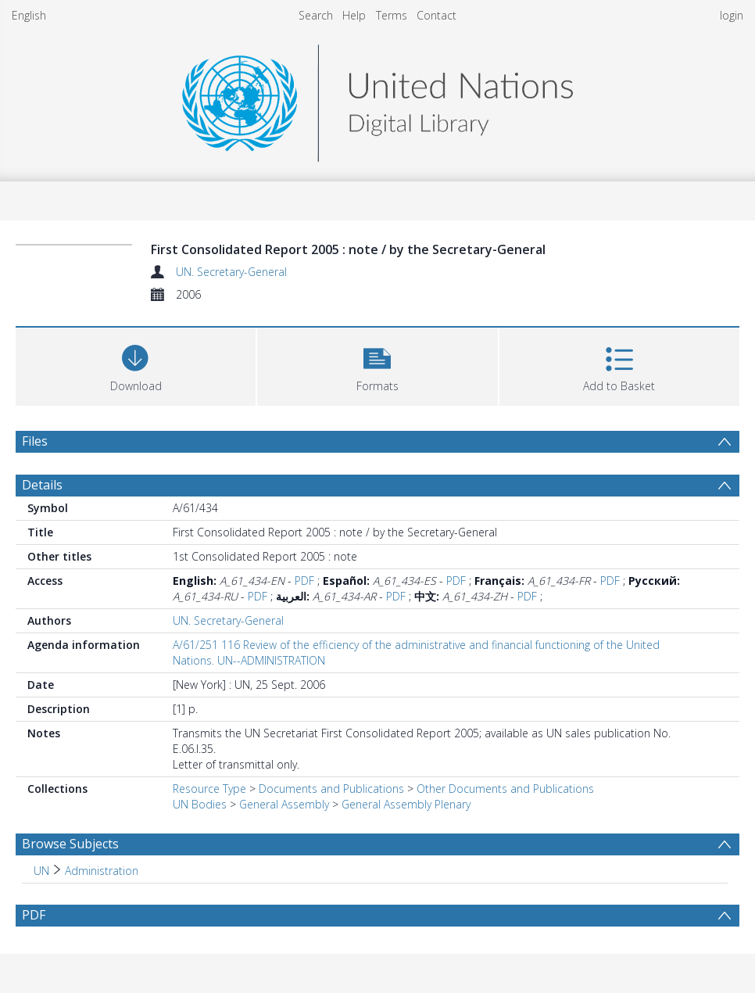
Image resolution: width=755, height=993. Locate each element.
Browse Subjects (70, 843)
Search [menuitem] (316, 15)
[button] (377, 365)
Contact (436, 15)
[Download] (136, 365)
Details (42, 484)
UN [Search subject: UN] (41, 870)
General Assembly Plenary (406, 804)
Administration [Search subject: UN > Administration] (101, 870)
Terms (391, 15)
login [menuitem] (731, 15)
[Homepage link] (377, 99)
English (29, 15)
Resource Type (209, 788)
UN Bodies (200, 804)
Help (354, 15)
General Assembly (284, 804)
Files (35, 441)
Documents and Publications (331, 788)
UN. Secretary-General (231, 271)
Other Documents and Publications (505, 788)
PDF (304, 580)
